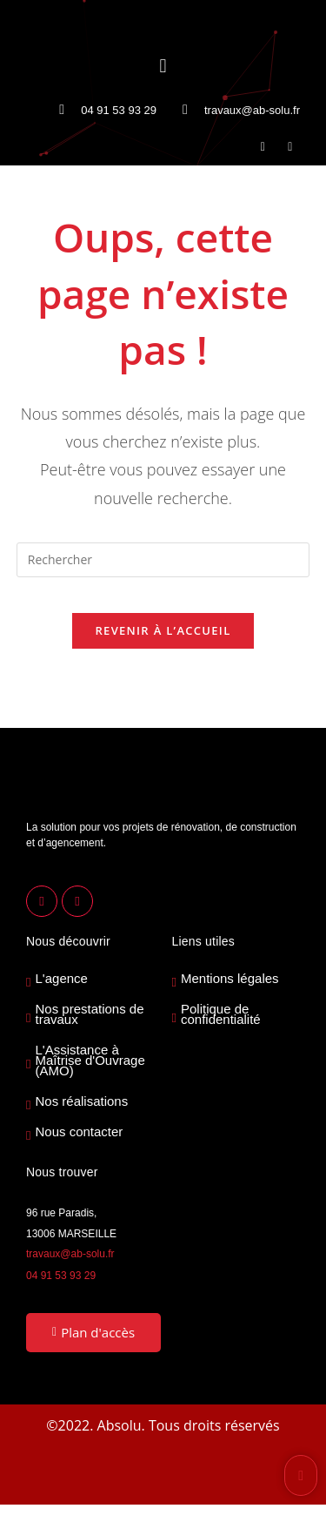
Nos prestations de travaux (89, 1014)
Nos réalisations (81, 1101)
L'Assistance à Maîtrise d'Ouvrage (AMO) (89, 1060)
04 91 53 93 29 (61, 1275)
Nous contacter (79, 1132)
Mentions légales (230, 978)
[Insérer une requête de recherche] (163, 559)
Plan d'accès (93, 1332)
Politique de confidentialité (221, 1014)
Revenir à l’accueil (162, 630)
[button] (163, 65)
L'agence (61, 978)
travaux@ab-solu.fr (70, 1254)
